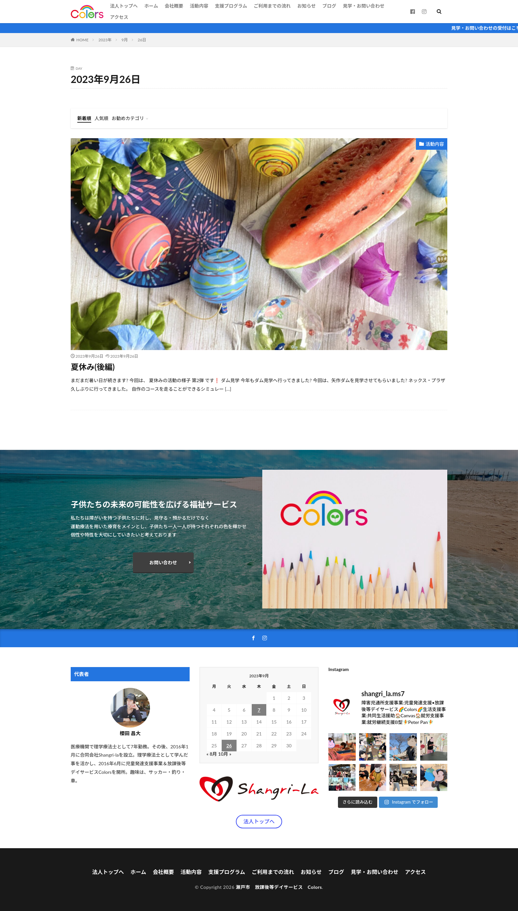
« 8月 (211, 754)
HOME (82, 39)
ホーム (151, 6)
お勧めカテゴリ (128, 118)
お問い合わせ (163, 562)
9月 (125, 39)
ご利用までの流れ (272, 6)
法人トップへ (124, 6)
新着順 (84, 118)
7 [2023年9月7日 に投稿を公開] (259, 710)
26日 (142, 39)
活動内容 (199, 6)
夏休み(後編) (93, 367)
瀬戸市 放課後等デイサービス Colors (279, 887)
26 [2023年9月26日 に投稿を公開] (229, 745)
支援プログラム (231, 6)
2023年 (105, 39)
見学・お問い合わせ (364, 6)
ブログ (329, 6)
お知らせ (306, 6)
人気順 (101, 118)
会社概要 (174, 6)
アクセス (119, 17)
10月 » (224, 754)
